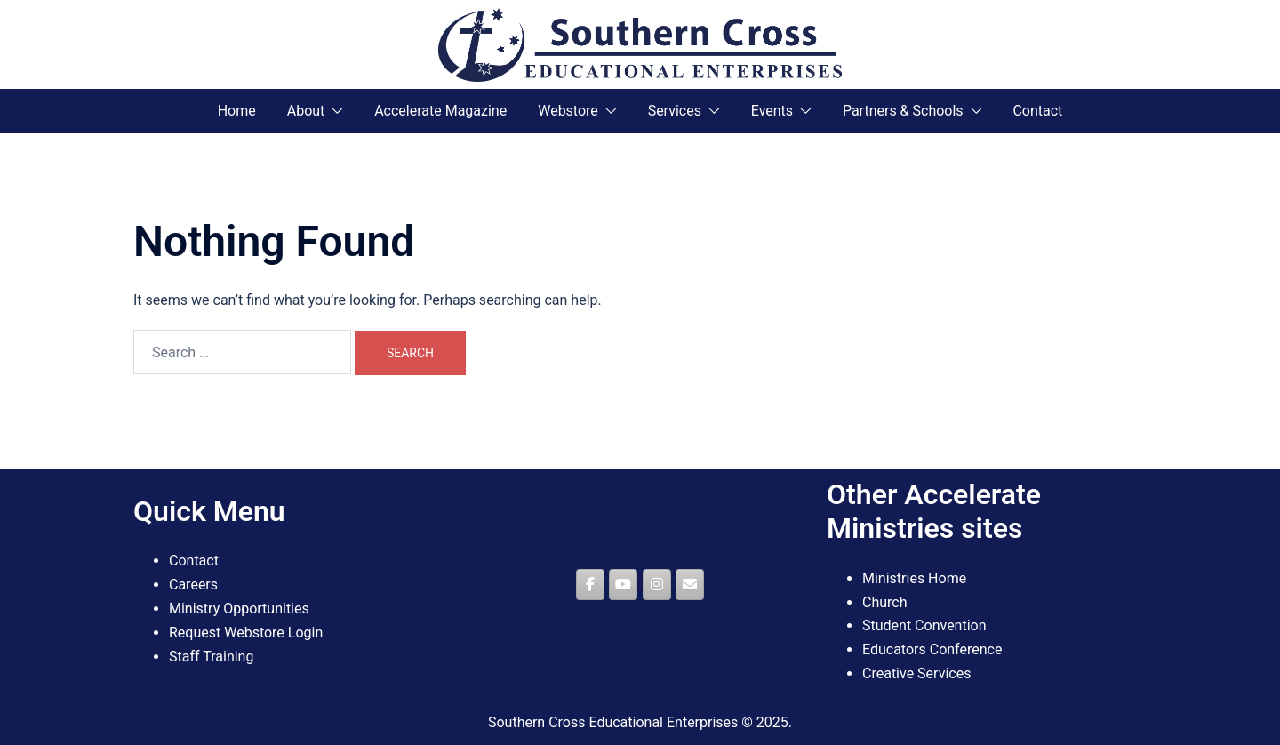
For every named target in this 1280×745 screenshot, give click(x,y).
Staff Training (211, 656)
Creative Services (916, 673)
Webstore (568, 110)
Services (674, 110)
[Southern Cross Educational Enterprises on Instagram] (657, 584)
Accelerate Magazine (440, 110)
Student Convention (924, 625)
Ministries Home (914, 578)
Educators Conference (932, 649)
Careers (193, 584)
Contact (1037, 110)
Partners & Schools (903, 110)
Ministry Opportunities (239, 608)
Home (237, 110)
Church (885, 602)
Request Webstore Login (246, 632)
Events (772, 110)
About (306, 110)
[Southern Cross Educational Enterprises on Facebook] (590, 584)
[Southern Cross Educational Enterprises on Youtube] (623, 584)
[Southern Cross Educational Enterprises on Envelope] (690, 584)
